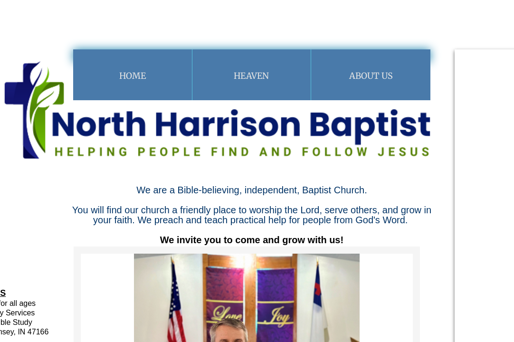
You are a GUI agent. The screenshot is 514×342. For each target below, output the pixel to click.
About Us (371, 75)
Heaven (251, 75)
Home (132, 75)
